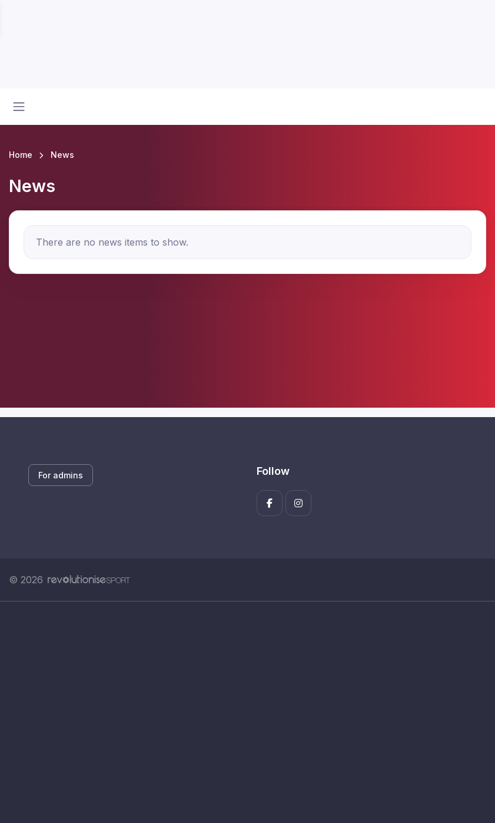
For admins (60, 475)
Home (20, 155)
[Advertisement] (247, 712)
